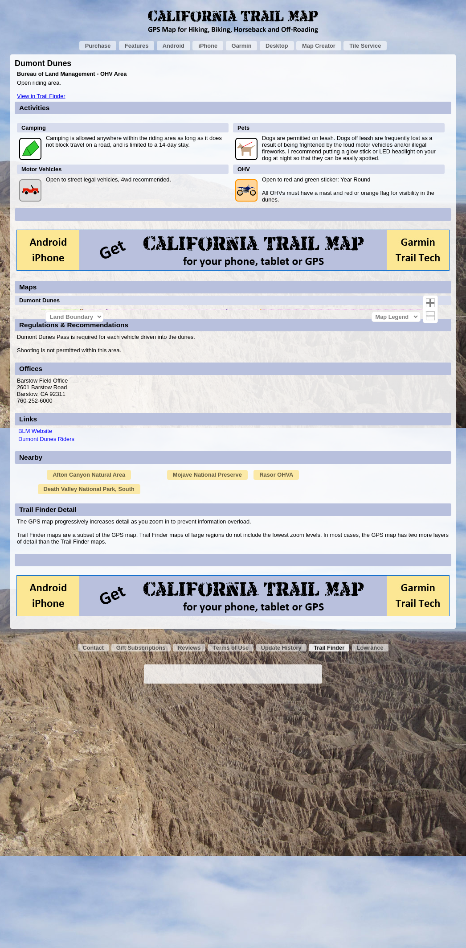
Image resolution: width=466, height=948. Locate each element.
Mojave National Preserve (207, 731)
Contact (93, 904)
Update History (281, 904)
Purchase (98, 45)
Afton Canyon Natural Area (89, 731)
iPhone (207, 45)
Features (136, 45)
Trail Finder (329, 904)
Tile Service (365, 45)
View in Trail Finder (41, 96)
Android (173, 45)
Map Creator (318, 45)
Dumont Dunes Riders (46, 695)
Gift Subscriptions (141, 904)
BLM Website (35, 687)
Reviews (189, 904)
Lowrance (370, 904)
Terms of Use (231, 904)
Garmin (242, 45)
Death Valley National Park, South (89, 745)
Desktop (277, 45)
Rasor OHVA (276, 731)
